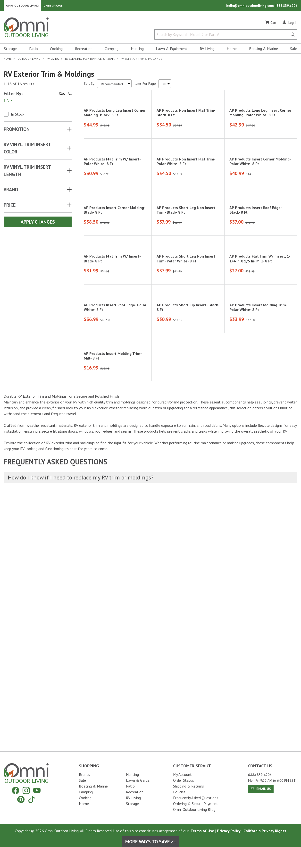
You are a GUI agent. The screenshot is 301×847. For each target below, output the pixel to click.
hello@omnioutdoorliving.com (250, 6)
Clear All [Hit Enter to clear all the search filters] (65, 95)
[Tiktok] (31, 799)
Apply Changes (38, 223)
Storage (10, 50)
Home (232, 50)
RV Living (207, 50)
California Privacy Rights (264, 830)
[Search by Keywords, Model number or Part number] (223, 36)
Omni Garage (53, 6)
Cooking (56, 50)
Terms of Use (202, 830)
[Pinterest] (21, 799)
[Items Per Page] (164, 85)
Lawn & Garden (138, 780)
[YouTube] (37, 790)
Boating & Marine (263, 50)
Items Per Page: (145, 85)
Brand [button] (11, 191)
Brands (84, 774)
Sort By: (89, 85)
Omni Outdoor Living (22, 6)
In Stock (17, 115)
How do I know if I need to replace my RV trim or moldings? (87, 732)
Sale (293, 50)
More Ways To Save (150, 842)
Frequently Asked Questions (195, 797)
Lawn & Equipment (171, 50)
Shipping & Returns (188, 786)
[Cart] (270, 24)
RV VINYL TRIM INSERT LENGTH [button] (27, 172)
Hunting (137, 50)
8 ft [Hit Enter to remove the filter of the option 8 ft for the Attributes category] (8, 102)
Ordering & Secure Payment (195, 803)
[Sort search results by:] (114, 85)
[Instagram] (26, 790)
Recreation (83, 50)
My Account (182, 774)
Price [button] (10, 206)
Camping (111, 50)
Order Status (183, 780)
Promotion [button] (17, 130)
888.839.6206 (286, 6)
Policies (179, 791)
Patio (33, 50)
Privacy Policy (229, 830)
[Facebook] (15, 790)
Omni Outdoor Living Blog (194, 809)
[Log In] (289, 23)
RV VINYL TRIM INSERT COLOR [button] (27, 149)
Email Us (261, 789)
